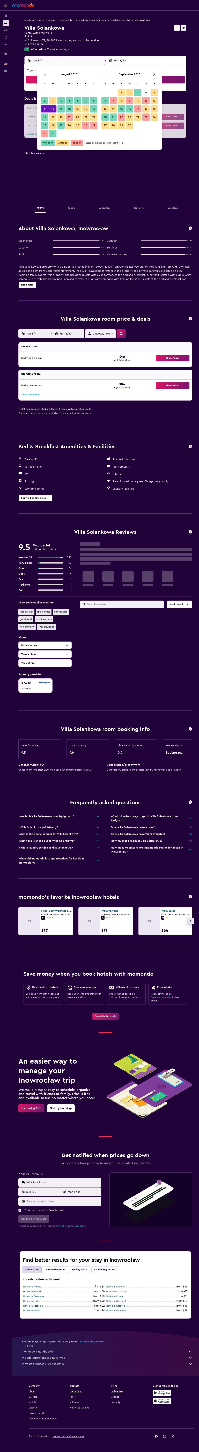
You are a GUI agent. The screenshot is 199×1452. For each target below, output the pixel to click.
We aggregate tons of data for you (107, 1358)
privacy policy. (79, 1226)
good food (26, 619)
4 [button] (61, 100)
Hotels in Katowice (116, 1306)
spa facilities (43, 612)
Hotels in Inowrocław (120, 20)
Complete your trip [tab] (105, 1269)
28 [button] (85, 125)
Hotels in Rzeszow (116, 1310)
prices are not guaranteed (92, 1342)
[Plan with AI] (5, 44)
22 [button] (93, 117)
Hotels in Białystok (116, 1301)
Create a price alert (161, 997)
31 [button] (53, 133)
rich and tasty (27, 627)
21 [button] (85, 117)
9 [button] (45, 109)
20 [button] (77, 117)
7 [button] (85, 100)
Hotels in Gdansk (32, 1291)
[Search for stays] (5, 22)
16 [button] (44, 117)
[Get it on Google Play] (162, 1393)
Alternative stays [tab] (55, 1269)
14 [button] (85, 109)
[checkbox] (35, 685)
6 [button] (77, 100)
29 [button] (93, 125)
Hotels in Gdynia (32, 1310)
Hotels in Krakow (115, 1287)
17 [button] (53, 117)
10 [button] (52, 109)
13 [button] (77, 109)
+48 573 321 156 (34, 44)
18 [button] (61, 117)
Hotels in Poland (66, 20)
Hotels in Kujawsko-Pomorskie (92, 20)
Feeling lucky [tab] (79, 1269)
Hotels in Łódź (31, 1301)
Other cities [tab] (32, 1269)
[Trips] (5, 54)
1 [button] (93, 92)
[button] (6, 5)
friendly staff (26, 612)
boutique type (44, 619)
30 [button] (44, 133)
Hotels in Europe (47, 20)
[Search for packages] (5, 37)
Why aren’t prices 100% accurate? (107, 1364)
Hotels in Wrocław (116, 1291)
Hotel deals (29, 20)
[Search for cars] (5, 30)
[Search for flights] (5, 15)
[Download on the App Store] (162, 1401)
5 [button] (69, 100)
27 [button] (77, 125)
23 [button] (44, 125)
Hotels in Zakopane (33, 1296)
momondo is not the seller (107, 1352)
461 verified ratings (57, 49)
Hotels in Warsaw (32, 1287)
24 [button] (52, 125)
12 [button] (69, 109)
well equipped (47, 627)
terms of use (62, 1226)
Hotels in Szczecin (33, 1306)
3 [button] (53, 100)
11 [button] (61, 109)
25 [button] (61, 125)
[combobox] (63, 1182)
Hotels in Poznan (115, 1296)
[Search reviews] (125, 604)
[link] (105, 1016)
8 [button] (94, 100)
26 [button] (69, 125)
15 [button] (94, 109)
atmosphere (60, 612)
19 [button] (69, 117)
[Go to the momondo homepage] (23, 5)
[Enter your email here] (63, 1201)
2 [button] (45, 100)
